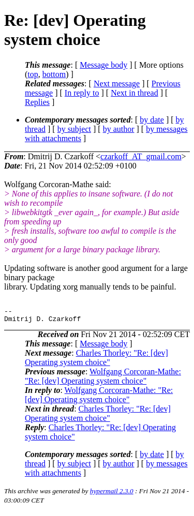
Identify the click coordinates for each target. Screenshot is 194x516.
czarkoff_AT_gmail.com (141, 156)
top (32, 74)
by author (119, 129)
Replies (37, 102)
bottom (54, 74)
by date (152, 119)
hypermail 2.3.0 (111, 494)
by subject (74, 129)
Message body (103, 64)
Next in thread (134, 92)
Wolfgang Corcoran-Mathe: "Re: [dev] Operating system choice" (103, 379)
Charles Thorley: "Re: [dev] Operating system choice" (96, 361)
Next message (117, 83)
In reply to (82, 92)
